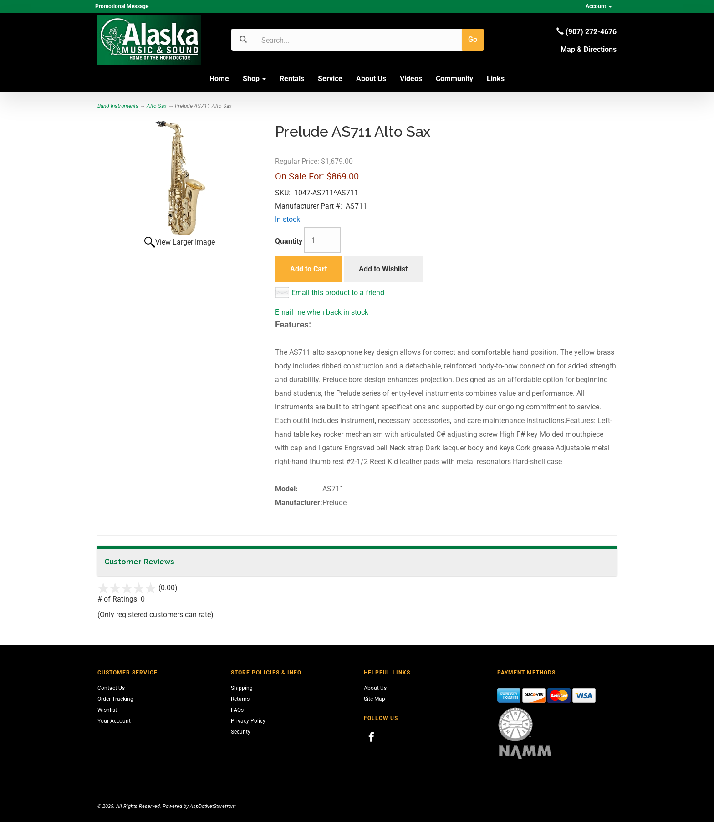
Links (496, 78)
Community (454, 78)
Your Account (114, 721)
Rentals (292, 78)
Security (240, 732)
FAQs (237, 710)
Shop (254, 78)
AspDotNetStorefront (212, 806)
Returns (240, 699)
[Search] (305, 40)
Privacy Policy (248, 721)
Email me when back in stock (321, 312)
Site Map (374, 699)
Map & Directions (589, 49)
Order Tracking (115, 699)
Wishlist (107, 710)
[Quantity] (322, 240)
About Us (371, 78)
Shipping (242, 688)
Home (219, 78)
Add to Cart (308, 269)
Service (330, 78)
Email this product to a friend (337, 292)
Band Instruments (117, 106)
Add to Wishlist (383, 269)
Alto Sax (157, 106)
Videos (411, 78)
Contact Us (111, 688)
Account (599, 6)
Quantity (288, 241)
